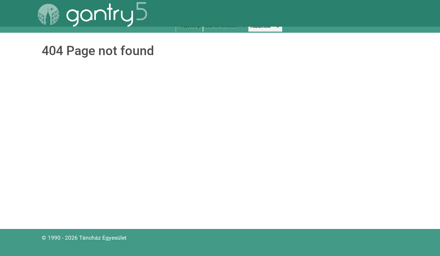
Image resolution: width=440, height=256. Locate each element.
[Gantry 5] (92, 14)
